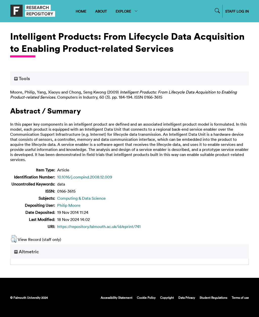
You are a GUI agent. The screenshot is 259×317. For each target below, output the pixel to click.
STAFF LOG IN (237, 11)
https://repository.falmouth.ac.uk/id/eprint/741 (99, 226)
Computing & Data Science (81, 198)
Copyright (167, 297)
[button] (14, 239)
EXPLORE (127, 11)
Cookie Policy (146, 297)
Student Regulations (213, 297)
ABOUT (101, 11)
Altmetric (26, 251)
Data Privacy (186, 297)
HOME (81, 11)
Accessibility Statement (116, 297)
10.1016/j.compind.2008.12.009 (84, 176)
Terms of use (240, 297)
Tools (22, 78)
